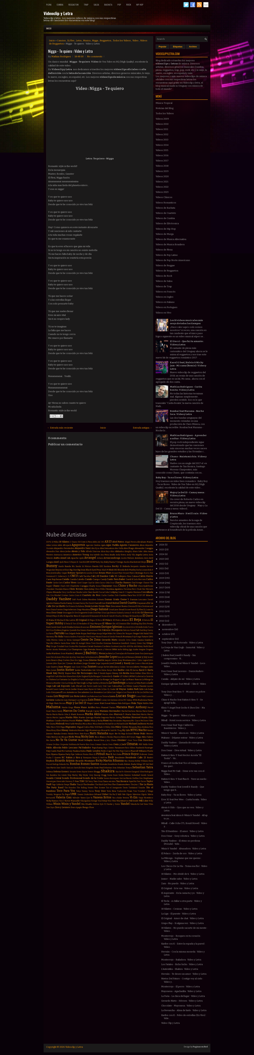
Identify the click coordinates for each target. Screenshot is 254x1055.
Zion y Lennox (62, 807)
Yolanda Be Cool (136, 804)
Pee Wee (116, 751)
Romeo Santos (90, 764)
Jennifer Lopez (108, 656)
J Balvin (90, 653)
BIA (84, 562)
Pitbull (100, 754)
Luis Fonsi (94, 699)
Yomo (146, 804)
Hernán (91, 649)
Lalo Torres (87, 686)
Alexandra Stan (52, 551)
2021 (162, 568)
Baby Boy (100, 562)
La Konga (104, 679)
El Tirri (74, 624)
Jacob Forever (128, 653)
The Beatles (89, 784)
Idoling (125, 649)
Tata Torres (141, 781)
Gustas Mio (73, 646)
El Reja (135, 619)
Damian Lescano (138, 599)
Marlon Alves (107, 714)
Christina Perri (129, 589)
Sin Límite (62, 775)
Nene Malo (139, 733)
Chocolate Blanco (62, 589)
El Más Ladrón (69, 620)
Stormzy (69, 781)
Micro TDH (55, 727)
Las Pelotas (127, 686)
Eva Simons (82, 630)
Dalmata (100, 599)
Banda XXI (97, 566)
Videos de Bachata (165, 208)
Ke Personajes (85, 673)
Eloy (140, 624)
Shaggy (97, 771)
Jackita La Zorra (113, 653)
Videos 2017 (162, 160)
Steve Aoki (60, 781)
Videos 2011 (162, 129)
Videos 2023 (162, 192)
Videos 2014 (162, 145)
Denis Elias (104, 606)
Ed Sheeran (147, 612)
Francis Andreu (70, 637)
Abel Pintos (118, 541)
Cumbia (60, 4)
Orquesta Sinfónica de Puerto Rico (74, 744)
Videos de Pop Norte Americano (173, 260)
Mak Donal (105, 703)
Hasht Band (148, 646)
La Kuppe (114, 679)
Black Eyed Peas (93, 570)
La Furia (80, 679)
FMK (100, 630)
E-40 (132, 613)
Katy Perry (58, 673)
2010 (162, 621)
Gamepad (76, 640)
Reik (111, 757)
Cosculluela (147, 592)
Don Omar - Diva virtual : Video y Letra (181, 750)
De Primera (70, 606)
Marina (139, 711)
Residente (120, 757)
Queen (57, 757)
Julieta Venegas (141, 667)
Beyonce (59, 570)
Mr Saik (111, 730)
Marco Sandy (57, 711)
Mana (77, 707)
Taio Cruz (98, 781)
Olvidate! (122, 740)
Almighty (128, 551)
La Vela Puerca (140, 683)
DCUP (139, 595)
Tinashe (141, 788)
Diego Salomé (99, 609)
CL (69, 576)
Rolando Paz (64, 764)
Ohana (113, 740)
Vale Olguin (127, 794)
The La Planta (146, 784)
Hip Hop (139, 4)
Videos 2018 (162, 166)
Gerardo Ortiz (124, 640)
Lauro (56, 689)
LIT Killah (124, 676)
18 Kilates (64, 541)
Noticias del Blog (164, 108)
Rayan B (96, 757)
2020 (162, 573)
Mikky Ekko (110, 727)
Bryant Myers (129, 573)
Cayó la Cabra (93, 583)
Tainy (90, 781)
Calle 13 (113, 576)
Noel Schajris (85, 740)
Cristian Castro (67, 595)
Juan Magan (64, 666)
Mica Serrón (99, 723)
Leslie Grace (77, 689)
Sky (80, 775)
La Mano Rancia (133, 679)
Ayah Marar (64, 562)
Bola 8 (150, 570)
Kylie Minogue (94, 676)
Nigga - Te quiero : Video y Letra (70, 51)
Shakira (108, 771)
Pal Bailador (85, 747)
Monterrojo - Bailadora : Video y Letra (181, 959)
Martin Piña (71, 717)
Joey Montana (125, 660)
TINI (81, 781)
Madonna (142, 700)
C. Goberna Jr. (61, 576)
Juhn (112, 667)
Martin (144, 714)
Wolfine (96, 804)
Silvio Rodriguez (146, 772)
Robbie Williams (141, 761)
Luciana (50, 700)
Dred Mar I (97, 613)
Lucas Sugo (126, 696)
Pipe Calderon (76, 754)
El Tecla (67, 624)
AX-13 (108, 541)
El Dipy (125, 616)
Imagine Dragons (146, 649)
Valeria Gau (64, 797)
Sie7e (121, 772)
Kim (64, 676)
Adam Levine (51, 545)
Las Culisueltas (115, 686)
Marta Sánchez (132, 714)
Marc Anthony (137, 707)
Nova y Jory (105, 740)
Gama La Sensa (65, 640)
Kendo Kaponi (106, 673)
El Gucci (148, 615)
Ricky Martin (104, 760)
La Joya (97, 679)
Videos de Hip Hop (166, 229)
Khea (144, 673)
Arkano (100, 558)
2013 (162, 606)
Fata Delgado (70, 633)
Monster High (83, 730)
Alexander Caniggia (144, 548)
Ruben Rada (130, 764)
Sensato (72, 772)
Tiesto (125, 788)
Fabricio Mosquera (112, 630)
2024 (162, 554)
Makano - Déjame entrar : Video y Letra (182, 737)
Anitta (57, 558)
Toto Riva (111, 791)
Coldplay (113, 592)
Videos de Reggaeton (167, 270)
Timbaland (133, 788)
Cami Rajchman (54, 579)
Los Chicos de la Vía (131, 692)
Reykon (50, 760)
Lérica (120, 700)
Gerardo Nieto (109, 639)
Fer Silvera (117, 633)
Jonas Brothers (74, 663)
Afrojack (67, 545)
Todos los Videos (122, 40)
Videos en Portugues (166, 307)
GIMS (150, 637)
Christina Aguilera (114, 589)
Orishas (56, 744)
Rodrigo (55, 764)
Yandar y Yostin (113, 804)
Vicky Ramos (52, 801)
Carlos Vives (70, 582)
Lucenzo (149, 696)
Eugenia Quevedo (69, 630)
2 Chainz (73, 542)
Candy (103, 579)
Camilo (88, 579)
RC (63, 757)
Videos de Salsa (164, 281)
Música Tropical (164, 103)
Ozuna (132, 744)
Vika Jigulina (85, 801)
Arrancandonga (112, 558)
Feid (89, 633)
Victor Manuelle (72, 801)
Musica (87, 40)
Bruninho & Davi (91, 573)
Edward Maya (51, 616)
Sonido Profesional (72, 778)
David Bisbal (112, 603)
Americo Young (80, 554)
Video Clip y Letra (170, 1023)
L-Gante (115, 676)
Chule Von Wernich (145, 589)
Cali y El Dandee (99, 576)
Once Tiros (132, 740)
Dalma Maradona (89, 599)
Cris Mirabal (55, 595)
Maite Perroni (59, 703)
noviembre (168, 629)
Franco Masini (95, 637)
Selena (49, 771)
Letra (78, 40)
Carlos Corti (58, 583)
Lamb (95, 686)
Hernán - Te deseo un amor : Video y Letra (183, 974)
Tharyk (80, 784)
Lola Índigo (148, 689)
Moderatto (73, 730)
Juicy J (117, 667)
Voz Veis (112, 801)
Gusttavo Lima (117, 646)
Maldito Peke (148, 703)
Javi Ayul (69, 657)
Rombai (75, 764)
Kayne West (71, 673)
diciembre (167, 624)
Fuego (138, 637)
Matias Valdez (83, 720)
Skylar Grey (88, 775)
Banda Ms (70, 566)
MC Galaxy (128, 700)
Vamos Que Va (86, 798)
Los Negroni (61, 696)
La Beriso (139, 676)
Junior (53, 670)
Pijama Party (64, 754)
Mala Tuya (136, 703)
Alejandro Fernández (64, 548)
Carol (79, 583)
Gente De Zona (91, 639)
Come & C (122, 592)
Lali (54, 686)
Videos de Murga (165, 234)
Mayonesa (127, 721)
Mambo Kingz (67, 707)
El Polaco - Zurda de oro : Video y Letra (181, 853)
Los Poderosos (92, 696)
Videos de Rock (164, 276)
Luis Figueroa (82, 700)
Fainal (132, 630)
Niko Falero (147, 737)
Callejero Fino (124, 576)
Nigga (95, 40)
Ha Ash (134, 646)
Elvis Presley (148, 624)
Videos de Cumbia (165, 218)
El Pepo (91, 620)
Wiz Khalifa (86, 804)
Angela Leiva (142, 554)
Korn (74, 676)
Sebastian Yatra (142, 767)
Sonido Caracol (147, 775)
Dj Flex (70, 40)
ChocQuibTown (145, 586)
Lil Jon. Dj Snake (108, 689)
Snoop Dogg (100, 775)
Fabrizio (126, 630)
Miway (65, 730)
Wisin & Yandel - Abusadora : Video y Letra (183, 848)
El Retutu (146, 620)
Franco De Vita (83, 637)
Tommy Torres (88, 791)
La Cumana (61, 679)
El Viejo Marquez (95, 624)
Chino (115, 586)
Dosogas (67, 612)
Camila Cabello (77, 579)
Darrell (97, 603)
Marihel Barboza (128, 711)
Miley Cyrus (121, 727)
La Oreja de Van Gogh (75, 683)
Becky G (116, 566)
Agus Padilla (112, 545)
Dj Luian (147, 609)
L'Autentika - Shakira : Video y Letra (179, 969)
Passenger (149, 748)
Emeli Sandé (62, 627)
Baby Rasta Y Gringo (114, 562)
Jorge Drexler (89, 663)
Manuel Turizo (108, 707)
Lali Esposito (63, 686)
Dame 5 (124, 599)
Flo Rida (59, 636)
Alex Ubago (129, 548)
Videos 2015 (162, 150)
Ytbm (151, 804)
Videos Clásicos (164, 197)
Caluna (135, 576)
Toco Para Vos (66, 790)
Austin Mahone (127, 558)
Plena (48, 4)
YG (105, 804)
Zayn (52, 807)
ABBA (95, 542)
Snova (109, 775)
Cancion (61, 40)
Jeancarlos (94, 657)
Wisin (57, 803)
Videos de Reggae (165, 265)
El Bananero (94, 616)
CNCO (74, 576)
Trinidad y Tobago (145, 791)
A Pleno (89, 542)
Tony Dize (100, 791)
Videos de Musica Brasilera (170, 244)
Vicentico (148, 797)
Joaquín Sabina (111, 660)
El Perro (99, 620)
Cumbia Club (112, 595)
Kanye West (112, 670)
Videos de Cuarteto (166, 213)
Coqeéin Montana (133, 592)
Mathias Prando (68, 721)
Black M (105, 570)
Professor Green (146, 754)
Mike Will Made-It (97, 727)
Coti (48, 595)
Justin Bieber (65, 669)
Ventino (126, 798)
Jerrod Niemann (128, 657)
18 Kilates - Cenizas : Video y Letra (179, 908)
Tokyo (78, 791)
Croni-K (78, 595)
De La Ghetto (58, 606)
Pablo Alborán (53, 747)
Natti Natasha (99, 733)
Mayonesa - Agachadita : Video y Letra (181, 991)
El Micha (59, 620)
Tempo (66, 784)
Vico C (61, 801)
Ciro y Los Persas (68, 592)
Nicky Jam (87, 736)
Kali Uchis (96, 670)
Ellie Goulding (132, 624)
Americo (67, 554)
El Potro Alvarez (121, 620)
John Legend (143, 660)
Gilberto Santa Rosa (61, 643)
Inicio (48, 28)
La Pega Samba (92, 683)
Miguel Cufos (83, 727)
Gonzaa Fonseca (111, 643)
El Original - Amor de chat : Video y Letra (182, 918)
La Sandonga (117, 682)
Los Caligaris (117, 692)
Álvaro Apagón (76, 807)
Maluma (53, 707)
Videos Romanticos (166, 202)
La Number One (58, 683)
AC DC (101, 542)
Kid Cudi (54, 676)
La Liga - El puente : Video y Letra (178, 913)
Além (145, 551)
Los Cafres (107, 692)
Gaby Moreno (52, 640)
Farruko (59, 633)
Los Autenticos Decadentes (75, 692)
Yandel (125, 803)
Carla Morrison (139, 579)
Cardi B (129, 579)
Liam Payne (88, 689)
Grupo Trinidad (57, 646)
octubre (166, 634)
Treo (135, 791)
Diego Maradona (83, 609)
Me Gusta (50, 723)
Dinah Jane (113, 609)
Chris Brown (76, 589)
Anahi (112, 554)
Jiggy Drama (83, 660)
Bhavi (66, 570)
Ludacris (59, 700)
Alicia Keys (105, 551)
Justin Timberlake (83, 670)
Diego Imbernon (70, 609)
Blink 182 (113, 570)
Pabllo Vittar (148, 744)
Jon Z (65, 663)
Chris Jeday (89, 589)
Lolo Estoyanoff (54, 692)
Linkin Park (133, 689)
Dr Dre (75, 613)
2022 (162, 563)
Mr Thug (118, 730)
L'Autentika (105, 676)
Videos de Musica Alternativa (171, 239)
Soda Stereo (124, 775)
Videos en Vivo (163, 312)
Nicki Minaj (74, 736)
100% (48, 542)
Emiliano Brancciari (81, 627)
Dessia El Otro (135, 606)
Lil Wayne (121, 689)
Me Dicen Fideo (147, 721)
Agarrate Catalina (93, 545)
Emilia (70, 627)
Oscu (92, 744)
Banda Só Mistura (83, 566)
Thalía (73, 784)
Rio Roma (129, 761)
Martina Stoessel (131, 717)
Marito (55, 714)
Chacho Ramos (123, 582)
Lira (141, 689)
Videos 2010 (162, 124)
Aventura (139, 558)
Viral (100, 801)
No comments (94, 56)
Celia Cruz (110, 583)
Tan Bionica (122, 781)
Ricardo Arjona (65, 760)
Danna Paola (59, 603)
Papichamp (97, 747)
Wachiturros (122, 801)
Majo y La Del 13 (76, 703)
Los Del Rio (144, 692)
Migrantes (70, 727)
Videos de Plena (164, 249)
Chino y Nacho (127, 585)
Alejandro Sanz (83, 548)
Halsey (140, 646)
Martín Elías (147, 717)
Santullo (77, 768)
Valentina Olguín (140, 794)
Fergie (136, 633)
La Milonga (146, 679)
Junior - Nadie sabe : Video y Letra (179, 878)
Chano (56, 586)
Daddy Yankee (58, 599)
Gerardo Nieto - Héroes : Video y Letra (182, 1000)
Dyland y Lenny (123, 613)
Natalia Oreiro (61, 733)
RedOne (103, 757)
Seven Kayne (81, 772)
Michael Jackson (137, 723)
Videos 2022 (162, 187)
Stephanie (148, 778)
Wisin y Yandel (71, 803)
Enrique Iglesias (111, 626)
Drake (90, 613)
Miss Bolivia (143, 727)
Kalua (104, 670)
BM (88, 562)
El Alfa (60, 616)
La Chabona (51, 679)
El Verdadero (82, 624)
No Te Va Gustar (66, 740)
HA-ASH (126, 646)
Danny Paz (84, 603)
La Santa (129, 683)
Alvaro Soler (138, 551)
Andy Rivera (121, 555)
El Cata (109, 616)
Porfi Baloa (117, 754)
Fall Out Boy (141, 630)
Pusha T (50, 757)
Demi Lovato (91, 606)
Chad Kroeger (137, 583)
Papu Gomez (108, 748)
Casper (85, 583)
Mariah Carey (92, 711)
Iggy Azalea (133, 649)
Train (129, 791)
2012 (162, 611)
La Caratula (148, 676)
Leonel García (64, 689)
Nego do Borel (127, 734)
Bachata (108, 4)
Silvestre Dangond (131, 772)
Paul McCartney (64, 751)
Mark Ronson (77, 714)
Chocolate (50, 589)
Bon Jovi (50, 573)
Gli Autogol (80, 643)
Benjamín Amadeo (138, 566)
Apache (75, 558)
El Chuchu (117, 616)
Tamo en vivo (109, 781)
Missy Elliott (56, 730)
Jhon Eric (74, 660)
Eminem (95, 626)
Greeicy (133, 643)
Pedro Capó (106, 751)
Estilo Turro (148, 627)
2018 (162, 583)
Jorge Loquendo (102, 663)
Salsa (96, 4)
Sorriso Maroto (126, 778)
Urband (97, 794)
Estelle (140, 627)
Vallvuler (76, 798)
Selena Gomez (61, 771)
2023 (162, 559)
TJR (86, 781)
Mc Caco (135, 720)
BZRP (93, 562)
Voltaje (104, 801)
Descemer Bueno (119, 606)
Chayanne (106, 586)
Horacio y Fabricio (103, 649)
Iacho (120, 649)
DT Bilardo (147, 595)
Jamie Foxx (139, 653)
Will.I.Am (143, 800)
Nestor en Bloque (59, 737)
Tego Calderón (57, 784)
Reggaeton (73, 4)
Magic (51, 703)
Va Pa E (113, 794)
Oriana (49, 744)
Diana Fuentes (57, 609)
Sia (117, 771)
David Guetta (128, 602)
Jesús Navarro (52, 660)
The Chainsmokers (121, 784)
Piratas (86, 754)
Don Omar (57, 612)
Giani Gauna (137, 640)
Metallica (78, 724)
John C (135, 660)
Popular (162, 46)
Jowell (111, 663)
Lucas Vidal (141, 696)
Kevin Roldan (135, 673)
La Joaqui (88, 679)
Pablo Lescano (70, 747)
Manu (98, 707)
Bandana (107, 566)
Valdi (119, 794)
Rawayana (87, 757)
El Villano (107, 623)
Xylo (101, 804)
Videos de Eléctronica (167, 223)
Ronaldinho (112, 764)
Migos (62, 727)
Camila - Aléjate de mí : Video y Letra (180, 679)
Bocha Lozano (142, 570)
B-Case (80, 562)
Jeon (120, 657)
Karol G (143, 670)
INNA (114, 649)
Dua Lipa (106, 613)
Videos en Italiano (165, 302)
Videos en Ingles (164, 297)
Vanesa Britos (102, 797)
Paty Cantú (51, 751)
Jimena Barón (96, 660)
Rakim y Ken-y (74, 757)
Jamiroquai (148, 653)
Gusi (66, 646)
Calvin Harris (146, 576)
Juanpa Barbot (103, 667)
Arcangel (90, 557)
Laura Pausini (139, 686)
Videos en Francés (165, 291)
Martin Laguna (58, 717)
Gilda (73, 643)
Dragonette (82, 613)
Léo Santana (112, 700)
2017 (162, 587)
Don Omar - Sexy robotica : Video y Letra (182, 836)
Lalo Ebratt (76, 686)
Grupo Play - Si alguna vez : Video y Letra (182, 923)
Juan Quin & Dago (79, 667)
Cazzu (102, 583)
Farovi (51, 633)
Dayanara (142, 603)
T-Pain (76, 781)
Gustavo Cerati (86, 646)
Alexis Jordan (65, 551)
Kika (60, 676)
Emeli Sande (51, 627)
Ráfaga (139, 764)
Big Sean (81, 570)
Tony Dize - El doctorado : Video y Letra (182, 642)
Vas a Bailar (117, 798)
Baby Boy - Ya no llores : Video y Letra (177, 477)
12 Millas (55, 542)
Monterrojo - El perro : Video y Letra (180, 986)
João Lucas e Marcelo (139, 663)
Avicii (146, 558)
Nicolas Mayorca (114, 737)
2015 (162, 597)
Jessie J (150, 657)
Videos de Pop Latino (167, 255)
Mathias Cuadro (54, 720)
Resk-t (150, 757)
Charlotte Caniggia (79, 586)
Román (103, 764)
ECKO (137, 612)
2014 (162, 601)
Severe (90, 772)
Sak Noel (149, 764)
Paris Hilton (130, 748)
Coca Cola (104, 592)
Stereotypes (51, 781)
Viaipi (140, 798)
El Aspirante (84, 616)
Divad (121, 609)
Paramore (120, 747)
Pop (119, 4)
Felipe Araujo (96, 633)
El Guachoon (135, 616)
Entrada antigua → (142, 427)
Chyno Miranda (53, 592)
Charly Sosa (95, 586)
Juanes (92, 666)
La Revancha (103, 683)
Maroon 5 (119, 714)
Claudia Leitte (81, 592)
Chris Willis (100, 589)
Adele (60, 545)
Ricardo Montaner (85, 760)
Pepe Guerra (125, 751)
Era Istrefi (127, 627)
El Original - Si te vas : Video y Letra (179, 888)
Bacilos (127, 562)
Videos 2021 (162, 181)
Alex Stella (118, 548)
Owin (110, 744)
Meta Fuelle (70, 724)
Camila (65, 579)
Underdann (89, 794)
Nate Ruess (84, 734)
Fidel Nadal (143, 633)
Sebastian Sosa (110, 768)
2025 (162, 549)
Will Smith (133, 801)
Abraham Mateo (145, 542)
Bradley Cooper (61, 573)
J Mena (101, 653)
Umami (80, 794)
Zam (48, 807)
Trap (86, 4)
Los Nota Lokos (78, 696)
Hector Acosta (52, 649)
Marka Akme (93, 714)
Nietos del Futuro (128, 737)
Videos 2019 (162, 171)
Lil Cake (97, 689)
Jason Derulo (51, 657)
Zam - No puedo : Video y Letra (177, 883)
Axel (56, 562)
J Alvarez (78, 653)
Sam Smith (61, 768)
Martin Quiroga (86, 717)
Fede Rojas (81, 633)
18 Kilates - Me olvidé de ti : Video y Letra (182, 874)
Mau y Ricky (97, 720)
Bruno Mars (105, 572)
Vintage (94, 801)
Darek (91, 603)
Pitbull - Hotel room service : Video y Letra (183, 720)
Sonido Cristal (53, 778)
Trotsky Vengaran (53, 794)
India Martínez (53, 653)
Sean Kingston (87, 768)
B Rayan (72, 562)
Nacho (142, 730)
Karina (135, 670)
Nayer (111, 734)
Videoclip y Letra (58, 13)
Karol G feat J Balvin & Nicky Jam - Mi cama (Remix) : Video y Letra (188, 365)
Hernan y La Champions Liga (73, 649)
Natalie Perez (73, 734)
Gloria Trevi (90, 643)
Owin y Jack (119, 744)
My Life (126, 730)
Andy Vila (131, 555)
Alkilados (119, 551)
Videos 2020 (162, 176)
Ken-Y (96, 673)
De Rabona (80, 606)
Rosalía (121, 764)
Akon (142, 545)
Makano (114, 703)
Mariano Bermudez (110, 711)
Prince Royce (130, 754)
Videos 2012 (162, 134)
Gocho (99, 643)
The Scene (99, 787)
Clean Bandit (93, 592)
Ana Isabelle (95, 555)
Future (145, 636)
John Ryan (57, 663)
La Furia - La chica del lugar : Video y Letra (183, 996)
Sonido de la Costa (93, 778)
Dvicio (113, 612)
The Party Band (54, 787)
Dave (103, 603)
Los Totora (103, 696)
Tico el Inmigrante (114, 788)
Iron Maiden (67, 653)
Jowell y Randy (123, 663)
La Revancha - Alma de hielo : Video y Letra (183, 1010)
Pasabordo (140, 748)
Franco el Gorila (108, 637)
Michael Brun (110, 724)
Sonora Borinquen (111, 778)
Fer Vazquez (127, 633)
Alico (112, 551)
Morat (104, 730)
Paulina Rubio (79, 751)
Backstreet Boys (138, 562)
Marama (121, 707)
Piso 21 (92, 754)
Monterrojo (95, 730)
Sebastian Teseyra (124, 768)
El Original (81, 620)
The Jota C (135, 784)
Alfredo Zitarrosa (93, 551)
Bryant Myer (117, 573)
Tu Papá (66, 794)
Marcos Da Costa (74, 710)
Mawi (106, 720)
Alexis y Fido (78, 551)
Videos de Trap (164, 286)
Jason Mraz (61, 657)
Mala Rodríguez (124, 703)
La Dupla (72, 679)
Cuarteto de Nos (91, 595)
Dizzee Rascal (130, 609)
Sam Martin (51, 768)
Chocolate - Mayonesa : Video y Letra (180, 1005)
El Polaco (107, 620)
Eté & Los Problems (54, 630)
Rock (128, 4)
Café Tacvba (84, 576)
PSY (140, 744)
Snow (115, 775)
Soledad (136, 775)
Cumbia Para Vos (127, 595)
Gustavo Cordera (102, 646)
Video (135, 40)
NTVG (134, 730)
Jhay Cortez (64, 660)
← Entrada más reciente (60, 427)
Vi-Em (134, 797)
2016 (162, 592)
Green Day (141, 643)
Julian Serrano (127, 667)
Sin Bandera (51, 775)
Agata (103, 545)
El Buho (103, 616)
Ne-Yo (118, 733)
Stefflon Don (137, 778)
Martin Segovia (101, 717)
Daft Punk (76, 599)
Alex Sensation (107, 548)
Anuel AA (65, 558)
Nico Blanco (101, 737)
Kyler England (82, 676)
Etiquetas (177, 46)
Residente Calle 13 (135, 757)
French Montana (123, 636)
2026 (162, 544)
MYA (135, 700)
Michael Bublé (122, 724)
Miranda (133, 727)
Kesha (126, 673)
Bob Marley (130, 570)
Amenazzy (58, 555)
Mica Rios (87, 723)
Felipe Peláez (108, 633)
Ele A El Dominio (119, 624)
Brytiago (139, 573)
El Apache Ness (71, 616)
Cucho (104, 595)
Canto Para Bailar (116, 579)
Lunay (104, 700)
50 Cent (82, 542)
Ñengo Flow (88, 807)
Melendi (60, 723)
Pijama (54, 754)
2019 (162, 578)
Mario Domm (147, 711)
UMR (73, 794)
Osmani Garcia (101, 744)
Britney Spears (76, 572)
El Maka (50, 620)
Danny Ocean (72, 603)
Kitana (69, 676)
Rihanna (118, 760)
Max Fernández (115, 721)
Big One (73, 570)
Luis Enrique (70, 700)
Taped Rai (133, 781)
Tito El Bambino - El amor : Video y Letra (182, 831)
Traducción (121, 791)
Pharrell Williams (138, 751)
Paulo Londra (93, 751)
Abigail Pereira (131, 542)
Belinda (126, 566)
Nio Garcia (50, 740)
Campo (96, 579)
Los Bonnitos (96, 692)
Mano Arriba (88, 707)
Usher (105, 794)
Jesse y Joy (141, 657)
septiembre (168, 639)
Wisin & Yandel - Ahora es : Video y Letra (182, 733)
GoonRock (125, 643)
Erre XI (134, 627)
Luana (112, 696)
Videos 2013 (162, 139)
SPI (143, 764)
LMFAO (132, 676)
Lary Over (102, 686)
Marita (49, 714)
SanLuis (69, 768)
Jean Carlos (85, 657)
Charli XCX (64, 586)
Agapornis (78, 545)
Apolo (81, 558)
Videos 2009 (162, 118)
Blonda (120, 570)
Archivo (193, 46)
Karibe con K (125, 670)
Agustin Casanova (129, 545)
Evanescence (92, 630)
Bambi (61, 566)
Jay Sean (77, 657)
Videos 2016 (162, 155)
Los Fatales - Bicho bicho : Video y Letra (182, 964)
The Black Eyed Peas (103, 784)
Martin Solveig (115, 717)
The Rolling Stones (85, 788)
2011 (161, 616)
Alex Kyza (95, 548)
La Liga (122, 679)
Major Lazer (93, 703)
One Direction (145, 740)
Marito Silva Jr (64, 714)
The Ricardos (70, 788)
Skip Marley (72, 775)
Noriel (96, 740)
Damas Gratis (112, 599)
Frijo (134, 637)
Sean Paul (99, 767)
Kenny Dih (117, 673)
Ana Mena (104, 555)
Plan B (109, 754)
